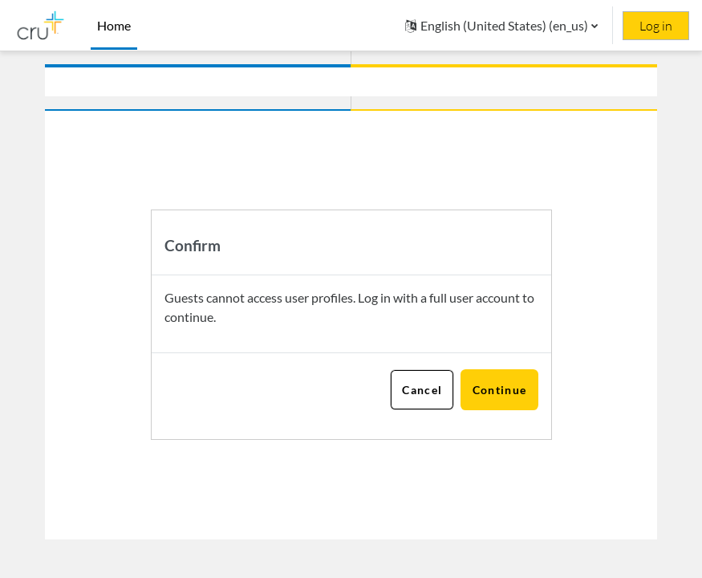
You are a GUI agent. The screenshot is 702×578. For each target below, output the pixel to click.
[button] (501, 25)
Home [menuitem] (114, 25)
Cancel (422, 390)
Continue (499, 390)
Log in (655, 26)
